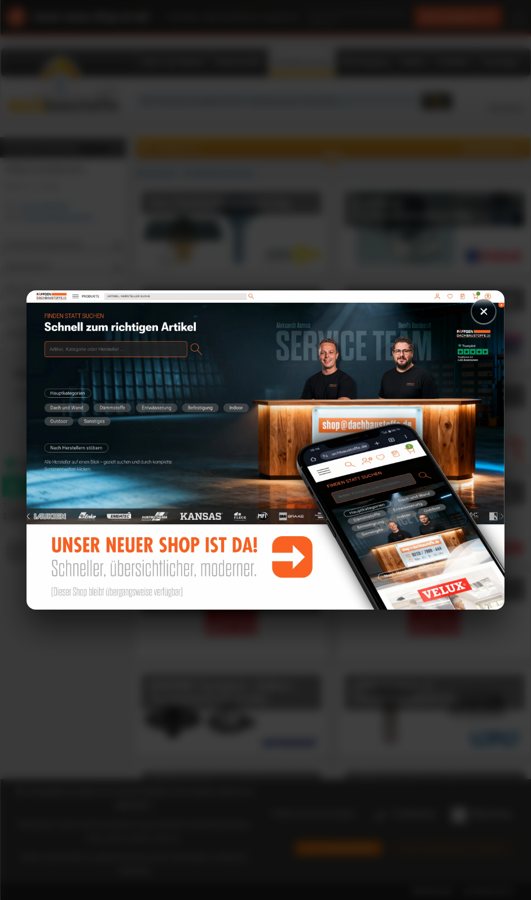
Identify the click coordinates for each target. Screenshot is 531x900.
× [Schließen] (483, 311)
